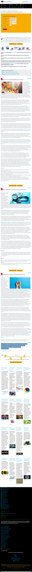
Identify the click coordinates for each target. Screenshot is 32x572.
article (22, 314)
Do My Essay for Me (4, 502)
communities (3, 94)
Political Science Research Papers (6, 536)
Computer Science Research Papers (6, 529)
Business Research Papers (5, 527)
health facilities (23, 119)
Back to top (29, 78)
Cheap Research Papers (5, 489)
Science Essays (3, 546)
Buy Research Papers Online (5, 507)
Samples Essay (21, 7)
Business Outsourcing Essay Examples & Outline (12, 428)
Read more (3, 394)
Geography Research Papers (5, 533)
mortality (2, 147)
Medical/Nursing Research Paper (6, 350)
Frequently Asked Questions (16, 557)
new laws (28, 465)
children (12, 325)
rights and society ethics (13, 295)
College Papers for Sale (5, 504)
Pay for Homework (4, 500)
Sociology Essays (3, 545)
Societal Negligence (4, 345)
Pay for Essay (3, 503)
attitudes (16, 303)
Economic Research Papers (5, 530)
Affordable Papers (4, 487)
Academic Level (5, 21)
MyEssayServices (12, 63)
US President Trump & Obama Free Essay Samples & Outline (27, 459)
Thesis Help (3, 497)
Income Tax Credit (4, 343)
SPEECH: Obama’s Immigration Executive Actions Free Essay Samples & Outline (12, 369)
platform (19, 111)
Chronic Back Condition (21, 345)
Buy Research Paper (4, 491)
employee (17, 243)
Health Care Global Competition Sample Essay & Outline (10, 73)
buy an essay (10, 39)
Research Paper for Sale (5, 488)
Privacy (16, 555)
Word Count (4, 26)
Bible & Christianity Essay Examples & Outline (4, 368)
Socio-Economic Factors (18, 343)
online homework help (14, 52)
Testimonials (3, 7)
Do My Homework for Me (5, 505)
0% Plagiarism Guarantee (16, 558)
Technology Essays (4, 544)
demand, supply (22, 205)
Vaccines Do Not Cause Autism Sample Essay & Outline (10, 74)
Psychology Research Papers (5, 535)
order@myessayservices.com (27, 2)
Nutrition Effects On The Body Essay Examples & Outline (19, 400)
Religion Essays (3, 547)
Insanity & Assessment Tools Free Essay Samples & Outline (4, 428)
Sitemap (15, 556)
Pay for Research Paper (5, 501)
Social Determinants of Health (12, 345)
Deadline (4, 23)
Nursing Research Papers (4, 537)
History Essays (3, 534)
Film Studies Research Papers (5, 531)
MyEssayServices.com (24, 40)
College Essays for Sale (5, 506)
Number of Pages (5, 25)
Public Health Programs (4, 348)
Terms (16, 554)
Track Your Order (12, 7)
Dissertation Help (4, 498)
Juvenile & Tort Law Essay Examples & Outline (19, 368)
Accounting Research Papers (5, 526)
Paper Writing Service (4, 499)
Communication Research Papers (6, 528)
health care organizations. (10, 214)
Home (1, 10)
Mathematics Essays (4, 538)
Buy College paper (4, 508)
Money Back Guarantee (16, 559)
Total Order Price (5, 28)
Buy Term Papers (4, 490)
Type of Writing (5, 18)
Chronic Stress (25, 343)
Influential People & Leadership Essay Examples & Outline (12, 459)
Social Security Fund (11, 343)
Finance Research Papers (4, 532)
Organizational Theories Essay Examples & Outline (12, 400)
